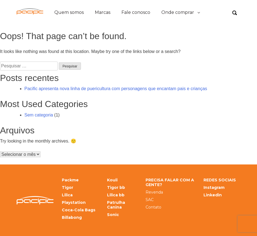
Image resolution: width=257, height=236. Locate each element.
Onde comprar (177, 12)
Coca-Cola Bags (78, 210)
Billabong (72, 217)
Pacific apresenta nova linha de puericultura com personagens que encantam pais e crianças (115, 88)
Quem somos (69, 12)
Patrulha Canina (116, 205)
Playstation (74, 202)
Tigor (67, 187)
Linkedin (212, 195)
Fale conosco (135, 12)
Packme (70, 180)
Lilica (67, 195)
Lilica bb (115, 195)
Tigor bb (116, 187)
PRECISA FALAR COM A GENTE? (170, 182)
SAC (150, 199)
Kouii (112, 180)
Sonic (113, 214)
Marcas (102, 12)
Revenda (154, 192)
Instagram (214, 187)
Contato (153, 207)
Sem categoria (38, 115)
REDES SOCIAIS (219, 180)
